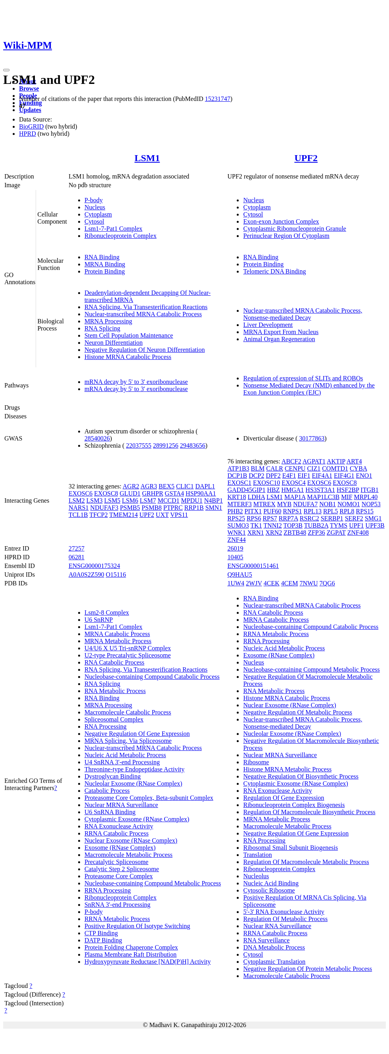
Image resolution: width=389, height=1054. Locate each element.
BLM (258, 468)
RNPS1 (292, 511)
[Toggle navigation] (6, 70)
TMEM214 (123, 514)
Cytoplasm (98, 214)
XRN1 (255, 532)
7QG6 (327, 583)
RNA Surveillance (266, 940)
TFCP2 (99, 514)
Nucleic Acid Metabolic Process (125, 755)
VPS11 (179, 514)
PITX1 (253, 511)
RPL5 (330, 511)
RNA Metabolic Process (115, 690)
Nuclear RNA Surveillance (277, 926)
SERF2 (354, 518)
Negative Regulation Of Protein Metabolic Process (307, 968)
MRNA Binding (104, 264)
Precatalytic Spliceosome (116, 861)
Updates (30, 109)
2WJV (254, 583)
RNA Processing (105, 726)
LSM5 (112, 500)
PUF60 (272, 511)
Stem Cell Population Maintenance (128, 335)
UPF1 (356, 525)
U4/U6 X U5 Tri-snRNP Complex (127, 648)
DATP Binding (103, 940)
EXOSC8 (106, 493)
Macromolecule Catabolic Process (127, 712)
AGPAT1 (314, 461)
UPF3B (375, 525)
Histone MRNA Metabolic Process (287, 769)
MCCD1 (168, 500)
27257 (76, 548)
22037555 (138, 445)
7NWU (308, 583)
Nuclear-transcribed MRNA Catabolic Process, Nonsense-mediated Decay (302, 314)
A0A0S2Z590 (86, 574)
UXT (162, 514)
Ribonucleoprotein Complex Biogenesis (294, 804)
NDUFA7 (305, 504)
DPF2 (273, 475)
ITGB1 (369, 489)
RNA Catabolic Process (114, 662)
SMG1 (373, 518)
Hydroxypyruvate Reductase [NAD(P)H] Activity (147, 961)
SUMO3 (238, 525)
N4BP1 (213, 500)
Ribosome (256, 762)
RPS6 (254, 518)
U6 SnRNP (98, 619)
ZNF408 (358, 532)
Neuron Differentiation (113, 342)
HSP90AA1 (201, 493)
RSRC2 (309, 518)
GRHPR (152, 493)
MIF (346, 497)
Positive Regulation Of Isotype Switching (137, 926)
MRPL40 (366, 497)
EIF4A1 (322, 475)
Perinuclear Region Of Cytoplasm (286, 235)
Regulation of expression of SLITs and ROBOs (303, 378)
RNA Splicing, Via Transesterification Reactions (145, 307)
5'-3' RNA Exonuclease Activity (283, 911)
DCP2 (256, 475)
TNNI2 (272, 525)
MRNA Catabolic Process (117, 634)
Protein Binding (104, 271)
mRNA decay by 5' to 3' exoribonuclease (136, 381)
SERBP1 (332, 518)
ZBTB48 (295, 532)
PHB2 (235, 511)
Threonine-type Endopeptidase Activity (134, 769)
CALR (274, 468)
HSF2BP (348, 489)
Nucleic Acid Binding (271, 883)
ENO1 (364, 475)
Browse (29, 88)
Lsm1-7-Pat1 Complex (113, 228)
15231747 (217, 98)
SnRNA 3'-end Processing (117, 904)
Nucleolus (256, 876)
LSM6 (130, 500)
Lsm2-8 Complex (106, 612)
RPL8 (346, 511)
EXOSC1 (239, 482)
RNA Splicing (102, 328)
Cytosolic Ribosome (269, 890)
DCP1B (237, 475)
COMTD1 (335, 468)
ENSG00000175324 (94, 565)
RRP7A (288, 518)
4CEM (289, 583)
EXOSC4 (293, 482)
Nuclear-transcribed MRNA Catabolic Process (143, 314)
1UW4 (235, 583)
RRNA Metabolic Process (117, 918)
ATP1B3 (238, 468)
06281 (76, 557)
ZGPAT (336, 532)
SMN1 (213, 507)
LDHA (256, 497)
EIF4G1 (344, 475)
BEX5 (166, 486)
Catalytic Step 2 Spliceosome (121, 869)
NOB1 (327, 504)
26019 (235, 548)
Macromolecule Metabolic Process (128, 854)
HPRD (27, 133)
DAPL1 (205, 486)
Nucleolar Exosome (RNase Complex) (133, 783)
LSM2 (77, 500)
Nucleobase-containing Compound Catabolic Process (152, 676)
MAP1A (294, 497)
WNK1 (236, 532)
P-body (93, 200)
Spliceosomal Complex (114, 719)
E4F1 (289, 475)
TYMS (338, 525)
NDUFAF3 (104, 507)
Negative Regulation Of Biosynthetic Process (300, 776)
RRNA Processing (107, 890)
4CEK (272, 583)
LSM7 (148, 500)
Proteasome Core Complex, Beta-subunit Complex (148, 797)
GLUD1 (130, 493)
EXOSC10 (266, 482)
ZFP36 (316, 532)
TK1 (256, 525)
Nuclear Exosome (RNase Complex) (130, 840)
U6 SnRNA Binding (110, 812)
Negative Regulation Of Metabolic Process (297, 712)
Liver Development (268, 324)
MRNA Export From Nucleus (280, 332)
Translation (257, 854)
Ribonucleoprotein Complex (120, 235)
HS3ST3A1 (320, 489)
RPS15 (365, 511)
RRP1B (194, 507)
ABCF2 (291, 461)
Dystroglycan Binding (112, 776)
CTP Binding (101, 933)
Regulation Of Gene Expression (283, 797)
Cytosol (94, 221)
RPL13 (313, 511)
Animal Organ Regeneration (279, 339)
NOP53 (371, 504)
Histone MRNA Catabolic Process (127, 356)
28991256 (165, 445)
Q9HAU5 (239, 574)
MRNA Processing (108, 321)
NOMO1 (348, 504)
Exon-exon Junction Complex (281, 221)
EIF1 (303, 475)
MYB (284, 504)
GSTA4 (174, 493)
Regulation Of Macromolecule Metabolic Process (306, 861)
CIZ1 (313, 468)
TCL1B (78, 514)
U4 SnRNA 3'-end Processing (122, 762)
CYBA (358, 468)
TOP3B (293, 525)
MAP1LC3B (323, 497)
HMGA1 (292, 489)
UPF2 (306, 158)
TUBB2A (316, 525)
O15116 (116, 574)
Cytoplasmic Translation (274, 961)
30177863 (311, 438)
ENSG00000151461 (253, 565)
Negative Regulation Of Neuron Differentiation (144, 349)
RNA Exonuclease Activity (118, 826)
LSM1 (147, 158)
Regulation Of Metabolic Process (285, 918)
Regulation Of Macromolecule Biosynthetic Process (309, 812)
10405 (235, 557)
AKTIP (336, 461)
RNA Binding (101, 257)
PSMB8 (152, 507)
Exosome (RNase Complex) (120, 847)
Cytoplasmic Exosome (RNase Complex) (136, 819)
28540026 (97, 438)
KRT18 (236, 497)
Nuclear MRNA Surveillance (121, 804)
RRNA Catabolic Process (116, 833)
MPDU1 (192, 500)
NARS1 (79, 507)
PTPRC (173, 507)
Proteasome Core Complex (118, 876)
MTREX (264, 504)
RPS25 (236, 518)
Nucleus (94, 207)
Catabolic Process (107, 790)
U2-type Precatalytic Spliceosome (127, 655)
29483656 (192, 445)
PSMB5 (130, 507)
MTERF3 (239, 504)
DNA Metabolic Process (274, 947)
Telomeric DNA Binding (274, 271)
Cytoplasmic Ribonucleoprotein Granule (294, 228)
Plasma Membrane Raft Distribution (130, 954)
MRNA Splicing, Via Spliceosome (128, 740)
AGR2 (131, 486)
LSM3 (94, 500)
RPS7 (270, 518)
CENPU (295, 468)
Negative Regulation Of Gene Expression (137, 733)
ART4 (354, 461)
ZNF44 (236, 539)
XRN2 (273, 532)
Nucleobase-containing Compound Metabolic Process (152, 883)
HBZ (273, 489)
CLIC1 (185, 486)
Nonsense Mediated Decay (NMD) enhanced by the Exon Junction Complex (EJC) (308, 389)
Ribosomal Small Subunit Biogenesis (290, 847)
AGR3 (148, 486)
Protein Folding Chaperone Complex (131, 947)
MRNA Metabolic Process (117, 641)
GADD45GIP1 (246, 489)
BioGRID (31, 126)
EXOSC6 (80, 493)
